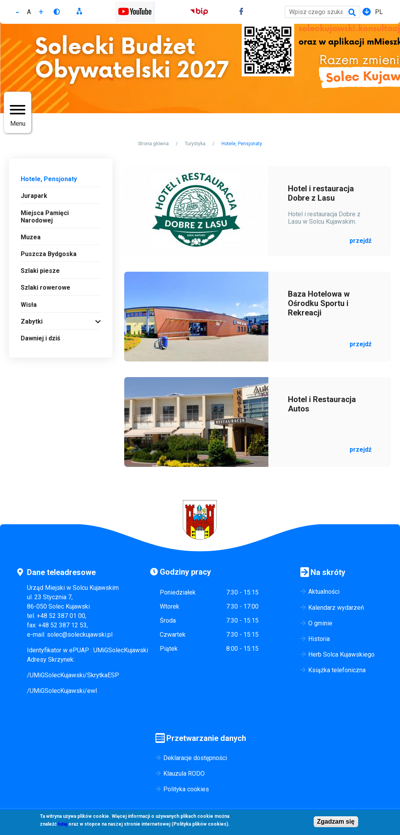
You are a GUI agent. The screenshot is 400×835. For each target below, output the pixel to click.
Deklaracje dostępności (195, 758)
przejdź (360, 240)
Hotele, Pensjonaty (49, 179)
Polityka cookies (186, 789)
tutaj (62, 824)
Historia (319, 639)
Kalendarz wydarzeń (336, 607)
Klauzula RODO (184, 773)
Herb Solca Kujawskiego (341, 654)
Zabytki (32, 321)
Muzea (31, 237)
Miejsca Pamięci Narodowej (45, 216)
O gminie (320, 623)
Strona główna (153, 143)
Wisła (29, 304)
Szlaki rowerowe (45, 287)
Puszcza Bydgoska (49, 254)
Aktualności (323, 591)
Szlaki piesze (40, 270)
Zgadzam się (336, 822)
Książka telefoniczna (337, 670)
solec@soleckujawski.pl (79, 634)
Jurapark (34, 195)
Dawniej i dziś (40, 338)
